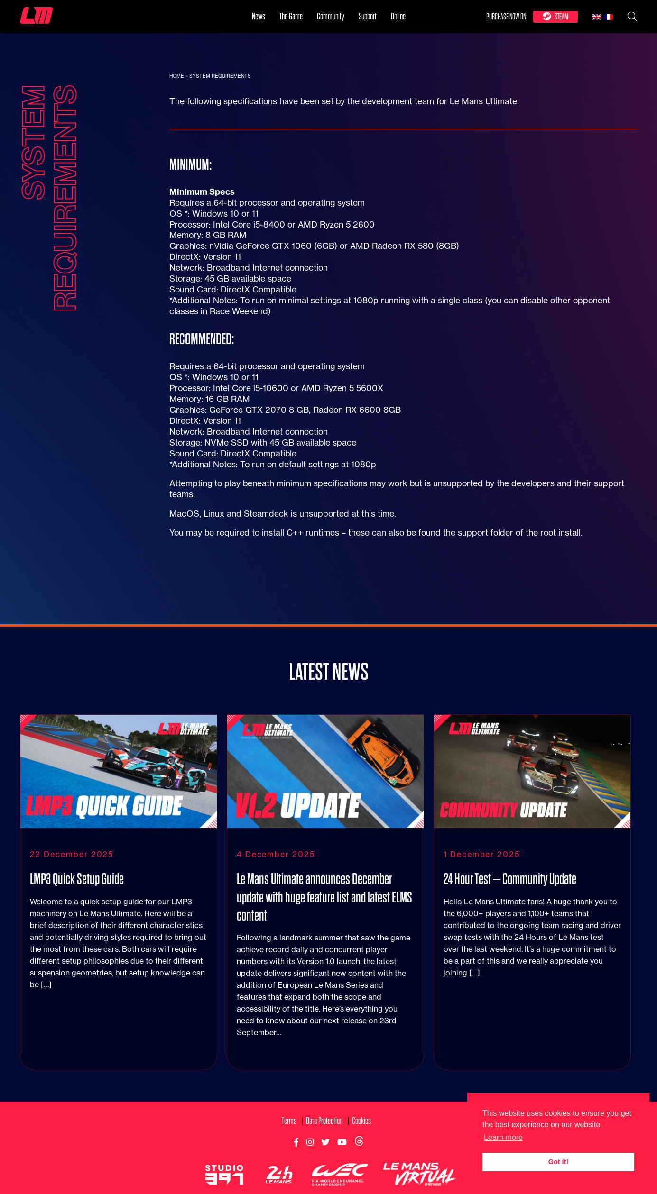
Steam (555, 16)
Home (176, 76)
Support (368, 16)
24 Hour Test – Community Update (510, 886)
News (258, 16)
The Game (291, 16)
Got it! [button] (558, 1162)
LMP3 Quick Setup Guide (77, 886)
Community (330, 16)
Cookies (361, 1128)
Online (398, 16)
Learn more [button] (503, 1137)
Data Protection (324, 1128)
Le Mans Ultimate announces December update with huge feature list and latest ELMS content (324, 904)
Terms (289, 1128)
